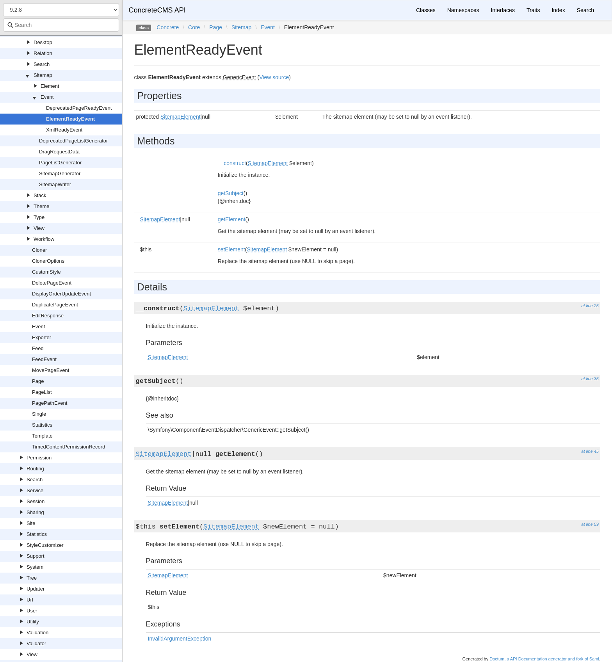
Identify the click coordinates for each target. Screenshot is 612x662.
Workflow (44, 239)
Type (39, 217)
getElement (232, 219)
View (39, 228)
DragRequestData (59, 152)
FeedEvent (44, 359)
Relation (43, 53)
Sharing (35, 512)
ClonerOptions (48, 261)
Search (42, 64)
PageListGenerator (60, 163)
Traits (533, 10)
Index (558, 10)
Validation (37, 632)
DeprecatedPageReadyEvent (79, 108)
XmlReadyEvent (64, 130)
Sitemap (43, 75)
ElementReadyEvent (70, 119)
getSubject (231, 193)
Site (31, 523)
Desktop (43, 42)
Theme (41, 206)
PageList (42, 392)
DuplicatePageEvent (55, 305)
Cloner (39, 250)
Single (39, 414)
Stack (40, 195)
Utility (33, 622)
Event (47, 97)
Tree (32, 578)
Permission (39, 458)
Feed (38, 348)
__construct (232, 163)
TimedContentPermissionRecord (68, 447)
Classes (426, 10)
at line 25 (590, 305)
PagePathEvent (49, 403)
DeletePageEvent (51, 283)
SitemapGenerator (59, 173)
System (35, 567)
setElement (231, 249)
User (32, 611)
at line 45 (590, 451)
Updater (35, 589)
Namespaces (463, 10)
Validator (36, 643)
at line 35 (590, 378)
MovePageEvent (50, 370)
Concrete (168, 27)
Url (30, 600)
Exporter (41, 337)
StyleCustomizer (45, 545)
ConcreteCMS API (157, 10)
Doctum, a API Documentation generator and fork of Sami (544, 659)
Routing (35, 469)
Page (38, 381)
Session (35, 501)
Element (50, 86)
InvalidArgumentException (180, 638)
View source (274, 77)
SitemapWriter (55, 184)
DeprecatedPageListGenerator (73, 141)
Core (194, 27)
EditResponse (48, 316)
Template (42, 436)
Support (35, 556)
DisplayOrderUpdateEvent (61, 294)
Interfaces (502, 10)
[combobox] (61, 25)
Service (35, 490)
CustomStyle (46, 272)
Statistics (42, 425)
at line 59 (590, 524)
